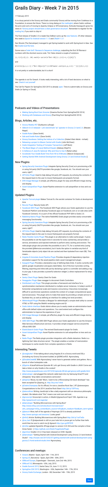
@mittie (25, 426)
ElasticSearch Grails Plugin (33, 330)
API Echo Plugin (28, 175)
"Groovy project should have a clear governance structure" (45, 29)
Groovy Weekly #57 (30, 125)
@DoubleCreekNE (29, 359)
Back (90, 480)
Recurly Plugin (28, 205)
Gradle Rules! (27, 133)
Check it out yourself (27, 82)
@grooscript (27, 397)
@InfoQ (25, 417)
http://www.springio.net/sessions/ (36, 414)
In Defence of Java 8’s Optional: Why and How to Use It (44, 151)
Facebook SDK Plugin (30, 208)
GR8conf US (27, 463)
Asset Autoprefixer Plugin (32, 187)
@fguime (25, 365)
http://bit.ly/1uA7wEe (75, 417)
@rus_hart (26, 420)
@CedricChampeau (30, 386)
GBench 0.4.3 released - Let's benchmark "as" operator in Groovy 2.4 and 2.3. (52, 128)
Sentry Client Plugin (30, 277)
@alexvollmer (27, 391)
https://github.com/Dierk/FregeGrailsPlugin (51, 429)
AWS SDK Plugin (28, 321)
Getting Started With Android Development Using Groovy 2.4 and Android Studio (54, 157)
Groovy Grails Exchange (31, 472)
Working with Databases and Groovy (36, 115)
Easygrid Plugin (28, 263)
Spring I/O (26, 458)
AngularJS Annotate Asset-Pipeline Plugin (39, 257)
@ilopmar (26, 380)
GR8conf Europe (28, 461)
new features (72, 36)
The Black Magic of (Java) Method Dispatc (39, 148)
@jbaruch (26, 412)
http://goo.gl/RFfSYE (65, 423)
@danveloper (27, 374)
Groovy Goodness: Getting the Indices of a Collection (43, 139)
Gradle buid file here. (26, 46)
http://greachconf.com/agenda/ (35, 400)
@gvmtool (26, 432)
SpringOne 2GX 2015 (30, 469)
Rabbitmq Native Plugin (31, 217)
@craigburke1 (27, 354)
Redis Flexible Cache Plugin (33, 237)
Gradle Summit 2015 (30, 466)
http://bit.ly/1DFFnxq (70, 388)
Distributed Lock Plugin (31, 283)
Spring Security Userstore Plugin (35, 166)
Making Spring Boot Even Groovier (35, 112)
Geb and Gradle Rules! (31, 136)
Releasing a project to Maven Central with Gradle (41, 142)
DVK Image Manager (30, 181)
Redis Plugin (27, 338)
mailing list (19, 31)
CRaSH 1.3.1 (59, 39)
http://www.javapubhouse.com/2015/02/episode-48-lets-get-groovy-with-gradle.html (56, 371)
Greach (25, 455)
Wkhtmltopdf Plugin (30, 301)
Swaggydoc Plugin (29, 280)
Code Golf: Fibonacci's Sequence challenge (43, 50)
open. (61, 87)
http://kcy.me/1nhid (55, 383)
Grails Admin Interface (31, 306)
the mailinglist (67, 23)
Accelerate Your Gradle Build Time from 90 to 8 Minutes (44, 154)
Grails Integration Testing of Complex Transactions (42, 145)
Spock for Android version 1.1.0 (37, 39)
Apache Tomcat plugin (31, 199)
